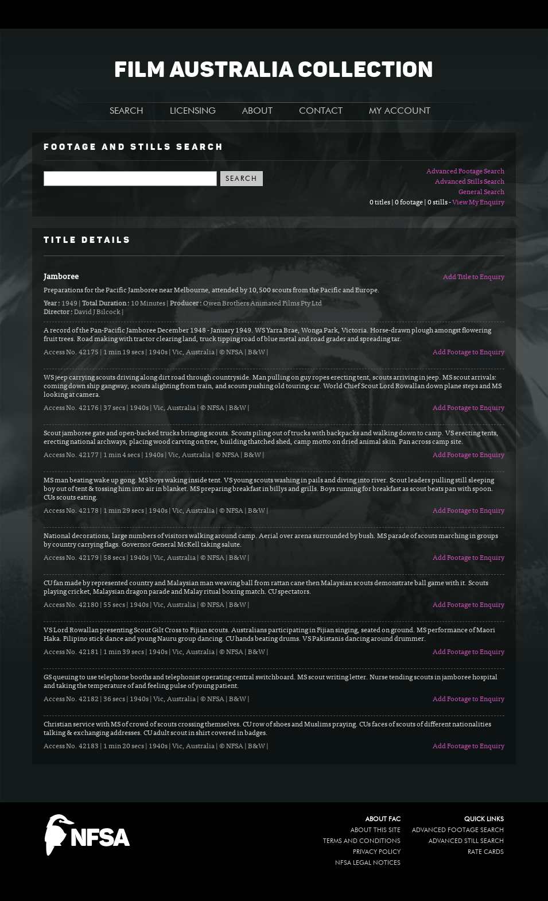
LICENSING (193, 111)
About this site (376, 830)
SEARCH (126, 111)
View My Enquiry (478, 202)
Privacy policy (377, 852)
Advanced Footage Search (465, 171)
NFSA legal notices (368, 863)
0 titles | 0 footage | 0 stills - (411, 202)
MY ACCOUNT (399, 111)
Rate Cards (486, 852)
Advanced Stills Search (469, 182)
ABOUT (257, 111)
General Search (481, 192)
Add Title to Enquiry (473, 277)
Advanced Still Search (466, 841)
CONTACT (321, 111)
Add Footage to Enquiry (468, 352)
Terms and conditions (362, 841)
